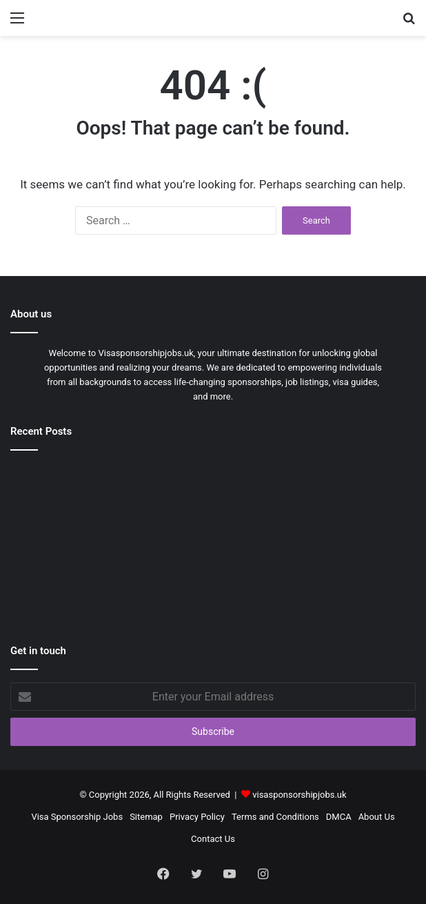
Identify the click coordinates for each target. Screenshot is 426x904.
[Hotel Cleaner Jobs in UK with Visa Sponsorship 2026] (76, 500)
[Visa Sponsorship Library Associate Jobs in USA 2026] (350, 500)
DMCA (339, 817)
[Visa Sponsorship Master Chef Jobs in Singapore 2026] (213, 500)
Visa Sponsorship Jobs (77, 817)
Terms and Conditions (275, 817)
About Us (376, 817)
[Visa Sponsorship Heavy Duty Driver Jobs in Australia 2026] (76, 580)
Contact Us (213, 839)
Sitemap (146, 817)
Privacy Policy (197, 817)
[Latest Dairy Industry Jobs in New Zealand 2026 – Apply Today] (213, 580)
